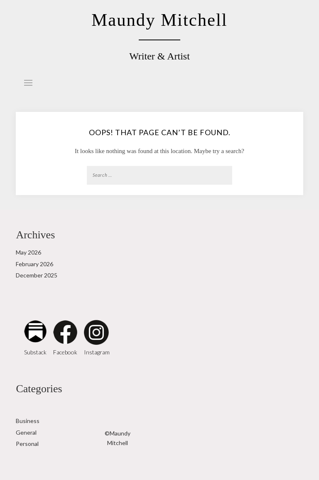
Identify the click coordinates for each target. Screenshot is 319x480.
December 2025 (36, 275)
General (26, 432)
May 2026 (28, 252)
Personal (27, 443)
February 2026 (34, 263)
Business (27, 420)
